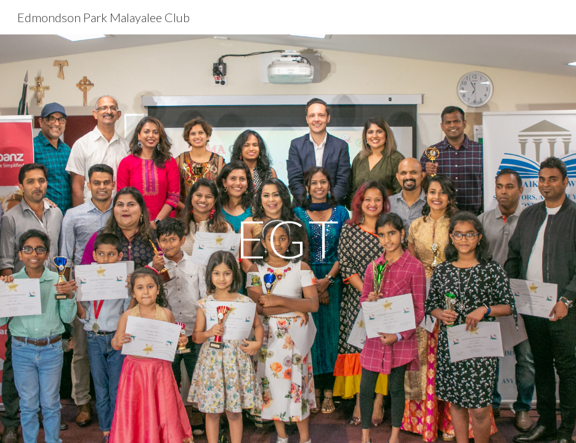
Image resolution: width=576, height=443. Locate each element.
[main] (287, 238)
